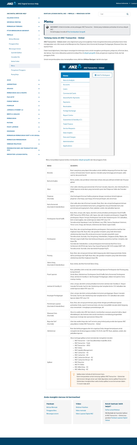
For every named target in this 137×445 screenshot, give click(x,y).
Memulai (71, 13)
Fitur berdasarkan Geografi (76, 32)
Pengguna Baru (52, 410)
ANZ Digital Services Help (16, 13)
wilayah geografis (89, 53)
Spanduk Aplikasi (16, 53)
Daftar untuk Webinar (112, 410)
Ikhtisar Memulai (52, 407)
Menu (13, 66)
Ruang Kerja (15, 74)
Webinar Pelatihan (82, 407)
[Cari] (114, 14)
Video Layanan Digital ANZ (84, 414)
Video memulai (81, 410)
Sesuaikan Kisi (15, 57)
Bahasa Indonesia (122, 3)
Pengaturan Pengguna (18, 70)
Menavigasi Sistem (83, 13)
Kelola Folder (15, 61)
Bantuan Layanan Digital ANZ (55, 13)
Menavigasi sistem (53, 414)
